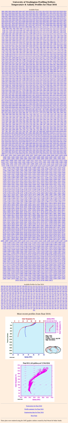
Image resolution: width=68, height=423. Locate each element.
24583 (30, 280)
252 (7, 303)
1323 (58, 35)
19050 (63, 215)
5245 (3, 85)
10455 (57, 155)
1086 (58, 27)
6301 (44, 100)
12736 (5, 189)
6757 (10, 109)
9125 (34, 148)
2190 (3, 57)
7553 (51, 122)
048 (63, 288)
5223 (58, 81)
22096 (9, 254)
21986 (17, 253)
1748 (34, 49)
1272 (44, 33)
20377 (63, 232)
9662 (61, 152)
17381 (63, 198)
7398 (23, 121)
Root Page (34, 415)
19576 (42, 222)
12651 (55, 184)
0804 (44, 21)
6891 (10, 111)
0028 (10, 13)
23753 (21, 277)
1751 (44, 49)
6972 (3, 112)
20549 (63, 234)
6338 (40, 102)
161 (31, 296)
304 (10, 306)
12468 (21, 176)
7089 (10, 114)
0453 (40, 16)
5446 (47, 93)
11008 (28, 160)
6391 (40, 104)
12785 (13, 193)
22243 (26, 256)
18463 (63, 208)
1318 (44, 35)
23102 (13, 270)
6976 (10, 112)
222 (61, 300)
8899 (44, 146)
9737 (13, 153)
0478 (3, 18)
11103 (52, 164)
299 (63, 305)
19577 (47, 222)
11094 (20, 164)
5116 (6, 75)
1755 (58, 49)
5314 (61, 87)
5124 (30, 75)
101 (5, 293)
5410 (34, 92)
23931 (26, 278)
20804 (63, 237)
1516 (37, 40)
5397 (6, 92)
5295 (10, 87)
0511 (30, 18)
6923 (44, 111)
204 (13, 300)
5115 (3, 75)
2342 (3, 59)
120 (55, 293)
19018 (51, 215)
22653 (26, 261)
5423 (13, 93)
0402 (58, 15)
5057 (16, 69)
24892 (47, 280)
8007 (44, 131)
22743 (34, 263)
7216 (51, 117)
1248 (30, 33)
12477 (47, 176)
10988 (38, 158)
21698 (5, 248)
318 (47, 306)
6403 (3, 105)
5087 (47, 71)
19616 (9, 224)
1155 (50, 30)
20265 (63, 230)
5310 (54, 87)
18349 (9, 208)
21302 (26, 242)
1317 (40, 35)
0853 (3, 25)
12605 (51, 179)
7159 (34, 116)
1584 (40, 44)
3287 (20, 64)
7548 (40, 122)
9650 (40, 152)
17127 (38, 196)
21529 (17, 246)
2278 (47, 57)
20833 (9, 239)
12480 (59, 176)
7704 (23, 129)
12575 (34, 179)
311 (29, 306)
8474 (16, 145)
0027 (6, 13)
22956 (34, 266)
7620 (64, 126)
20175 (21, 230)
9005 (51, 146)
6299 (37, 100)
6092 (13, 97)
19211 (38, 218)
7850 (64, 129)
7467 (6, 122)
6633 (58, 105)
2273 (30, 57)
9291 (13, 150)
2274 (34, 57)
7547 (37, 122)
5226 (3, 83)
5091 (61, 71)
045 (55, 288)
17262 (9, 198)
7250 (6, 119)
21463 (26, 244)
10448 (48, 155)
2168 (6, 56)
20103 (13, 229)
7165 (47, 116)
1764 (23, 51)
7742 (27, 129)
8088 (44, 133)
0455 (47, 16)
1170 (37, 32)
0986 (30, 27)
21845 (26, 249)
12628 (21, 182)
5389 (51, 90)
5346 (13, 90)
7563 (3, 124)
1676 (23, 47)
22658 (30, 261)
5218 (44, 81)
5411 (37, 92)
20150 (9, 230)
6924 (47, 111)
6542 (34, 105)
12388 (47, 169)
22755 (51, 263)
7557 (58, 122)
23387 (30, 271)
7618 (58, 126)
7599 (6, 126)
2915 (27, 63)
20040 (25, 227)
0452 (37, 16)
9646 (37, 152)
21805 (38, 248)
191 (45, 298)
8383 (54, 141)
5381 (30, 90)
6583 (37, 105)
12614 (25, 181)
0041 (44, 13)
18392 (38, 208)
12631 (34, 182)
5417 (58, 92)
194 (53, 298)
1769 (40, 51)
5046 (47, 68)
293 (47, 305)
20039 (21, 227)
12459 (63, 174)
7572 (20, 124)
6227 (44, 99)
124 (66, 293)
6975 (6, 112)
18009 (42, 203)
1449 (37, 39)
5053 (6, 69)
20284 (17, 232)
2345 (13, 59)
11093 (15, 164)
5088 (51, 71)
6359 (13, 104)
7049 (13, 112)
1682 (40, 47)
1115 (30, 28)
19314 (9, 220)
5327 (40, 88)
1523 (61, 40)
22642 (21, 261)
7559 (64, 122)
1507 (10, 40)
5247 (10, 85)
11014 (36, 160)
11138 (48, 165)
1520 (51, 40)
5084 (37, 71)
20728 (59, 237)
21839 (17, 249)
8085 (37, 133)
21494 (55, 244)
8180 (44, 136)
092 (47, 291)
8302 (13, 141)
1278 (64, 33)
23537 (63, 273)
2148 (6, 54)
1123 (57, 28)
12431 (51, 172)
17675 (42, 201)
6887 (64, 109)
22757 (55, 263)
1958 (47, 52)
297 (58, 305)
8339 (20, 141)
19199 (34, 218)
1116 (34, 28)
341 (42, 308)
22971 (47, 266)
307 (18, 306)
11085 (57, 162)
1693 (10, 49)
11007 (24, 160)
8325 (16, 141)
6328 (20, 102)
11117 (27, 165)
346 (55, 308)
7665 (47, 128)
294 (50, 305)
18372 (21, 208)
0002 (6, 11)
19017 (47, 215)
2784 (44, 59)
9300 (27, 150)
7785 (34, 129)
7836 (51, 129)
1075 (40, 27)
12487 (21, 177)
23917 (21, 278)
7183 (3, 117)
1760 (10, 51)
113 (37, 293)
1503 (3, 40)
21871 (47, 249)
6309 (6, 102)
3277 (51, 63)
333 (21, 308)
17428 (21, 200)
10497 (55, 157)
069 (53, 289)
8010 (51, 131)
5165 (13, 78)
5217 (40, 81)
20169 (17, 230)
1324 (61, 35)
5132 (54, 75)
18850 (47, 213)
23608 (38, 275)
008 (23, 286)
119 (52, 293)
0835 (37, 23)
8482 (34, 145)
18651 (63, 210)
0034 (30, 13)
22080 (55, 253)
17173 (55, 196)
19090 (38, 217)
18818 (21, 213)
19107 (47, 217)
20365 (59, 232)
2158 (40, 54)
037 (34, 288)
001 (5, 286)
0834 (34, 23)
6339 (44, 102)
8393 (10, 143)
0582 (6, 20)
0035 (34, 13)
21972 (63, 251)
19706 (34, 224)
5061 (27, 69)
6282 (20, 100)
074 (66, 289)
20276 (13, 232)
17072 (26, 196)
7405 (34, 121)
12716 (17, 188)
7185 (10, 117)
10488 (38, 157)
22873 (63, 265)
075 (2, 291)
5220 (47, 81)
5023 (40, 66)
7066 (23, 112)
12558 (21, 179)
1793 (40, 52)
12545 (63, 177)
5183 (10, 80)
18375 (26, 208)
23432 (51, 271)
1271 (40, 33)
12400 (9, 170)
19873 (21, 225)
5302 (27, 87)
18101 (47, 205)
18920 (17, 215)
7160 (37, 116)
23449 (59, 271)
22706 (55, 261)
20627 (9, 237)
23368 (26, 271)
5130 (47, 75)
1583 (37, 44)
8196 (13, 138)
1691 (3, 49)
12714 (13, 188)
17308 (30, 198)
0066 (34, 15)
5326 (37, 88)
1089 (3, 28)
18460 (59, 208)
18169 (5, 206)
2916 (30, 63)
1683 (44, 47)
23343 (13, 271)
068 (50, 289)
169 (53, 296)
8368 (23, 141)
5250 (20, 85)
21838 (13, 249)
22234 (17, 256)
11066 (28, 162)
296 (55, 305)
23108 (17, 270)
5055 (10, 69)
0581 (3, 20)
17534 (5, 201)
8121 (61, 133)
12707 (55, 186)
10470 (21, 157)
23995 (63, 278)
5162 (3, 78)
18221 (13, 206)
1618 (6, 45)
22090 (63, 253)
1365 (16, 39)
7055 (16, 112)
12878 (30, 194)
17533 (63, 200)
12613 (21, 181)
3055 (44, 63)
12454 (42, 174)
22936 (26, 266)
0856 (13, 25)
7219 (54, 117)
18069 (21, 205)
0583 (10, 20)
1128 (10, 30)
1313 (27, 35)
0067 (37, 15)
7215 (47, 117)
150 (2, 296)
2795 (13, 61)
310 (26, 306)
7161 (40, 116)
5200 (64, 80)
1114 (27, 28)
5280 (47, 85)
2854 (6, 63)
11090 (3, 164)
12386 (42, 169)
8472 (13, 145)
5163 (6, 78)
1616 (64, 44)
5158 (54, 76)
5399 (13, 92)
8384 (58, 141)
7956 (23, 131)
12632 (38, 182)
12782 (63, 191)
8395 (16, 143)
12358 (60, 165)
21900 (17, 251)
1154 (47, 30)
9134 (37, 148)
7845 (58, 129)
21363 (42, 242)
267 (47, 303)
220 (55, 300)
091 (45, 291)
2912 (16, 63)
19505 (30, 222)
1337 (23, 37)
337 (31, 308)
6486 (20, 105)
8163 (64, 134)
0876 (37, 25)
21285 (5, 242)
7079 (44, 112)
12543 (59, 177)
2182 (51, 56)
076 (5, 291)
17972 (38, 203)
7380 (6, 121)
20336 (38, 232)
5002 (37, 64)
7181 (61, 116)
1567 (47, 42)
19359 (38, 220)
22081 (59, 253)
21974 (5, 253)
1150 (34, 30)
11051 (57, 160)
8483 (37, 145)
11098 (32, 164)
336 (29, 308)
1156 (54, 30)
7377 (64, 119)
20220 (38, 230)
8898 (40, 146)
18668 (9, 212)
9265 (58, 148)
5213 (27, 81)
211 (31, 300)
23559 (13, 275)
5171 (34, 78)
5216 (37, 81)
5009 (61, 64)
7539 (27, 122)
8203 (34, 138)
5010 (64, 64)
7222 (64, 117)
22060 (42, 253)
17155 (47, 196)
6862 (27, 109)
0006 (20, 11)
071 (58, 289)
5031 (3, 68)
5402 (23, 92)
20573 (17, 236)
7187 (16, 117)
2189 (64, 56)
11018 (44, 160)
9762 (51, 153)
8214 (6, 140)
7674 (64, 128)
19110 (51, 217)
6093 (17, 97)
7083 (58, 112)
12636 (55, 182)
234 (26, 301)
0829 (16, 23)
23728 (5, 277)
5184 (13, 80)
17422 (17, 200)
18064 (13, 205)
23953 (47, 278)
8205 (40, 138)
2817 (51, 61)
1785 (16, 52)
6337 (37, 102)
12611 (13, 181)
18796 (13, 213)
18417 (47, 208)
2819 (58, 61)
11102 (48, 164)
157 (21, 296)
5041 (37, 68)
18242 (21, 206)
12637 (59, 182)
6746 (37, 107)
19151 (13, 218)
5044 (40, 68)
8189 (64, 136)
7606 (27, 126)
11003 (19, 160)
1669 (3, 47)
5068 (51, 69)
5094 (6, 73)
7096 (23, 114)
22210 (59, 254)
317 (44, 306)
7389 (16, 121)
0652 (16, 21)
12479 (55, 176)
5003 (40, 64)
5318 (10, 88)
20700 (47, 237)
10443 (44, 155)
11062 (15, 162)
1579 (23, 44)
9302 (34, 150)
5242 (58, 83)
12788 (26, 193)
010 (29, 286)
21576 (34, 246)
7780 (30, 129)
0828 (13, 23)
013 (36, 286)
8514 (9, 146)
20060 (51, 227)
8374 (34, 141)
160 (29, 296)
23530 (59, 273)
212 (34, 300)
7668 (54, 128)
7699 (16, 129)
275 (66, 303)
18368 (17, 208)
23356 (17, 271)
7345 (51, 119)
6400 (61, 104)
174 (66, 296)
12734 (63, 188)
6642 (20, 107)
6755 (3, 109)
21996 (21, 253)
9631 (16, 152)
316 (42, 306)
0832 (27, 23)
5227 (6, 83)
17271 (21, 198)
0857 (16, 25)
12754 (55, 189)
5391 (58, 90)
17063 (21, 196)
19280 (55, 218)
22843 (47, 265)
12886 (63, 194)
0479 (6, 18)
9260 (51, 148)
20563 (9, 236)
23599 (34, 275)
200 (2, 300)
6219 (20, 99)
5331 (54, 88)
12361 (5, 167)
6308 (3, 102)
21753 (17, 248)
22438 (34, 258)
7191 (30, 117)
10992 (55, 158)
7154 (16, 116)
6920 (34, 111)
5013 (9, 66)
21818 (55, 248)
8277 (61, 140)
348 (61, 308)
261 (31, 303)
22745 (38, 263)
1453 (51, 39)
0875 (34, 25)
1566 (44, 42)
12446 (9, 174)
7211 (34, 117)
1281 (10, 35)
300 (66, 305)
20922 (34, 239)
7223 (3, 119)
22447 (47, 258)
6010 (27, 95)
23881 (17, 278)
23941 (30, 278)
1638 (58, 45)
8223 (23, 140)
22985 (63, 266)
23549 (5, 275)
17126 (34, 196)
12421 (21, 172)
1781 (3, 52)
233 (23, 301)
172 (61, 296)
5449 (58, 93)
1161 (7, 32)
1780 (64, 51)
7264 (44, 119)
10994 (59, 158)
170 (55, 296)
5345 (10, 90)
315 (39, 306)
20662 (34, 237)
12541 (51, 177)
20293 (21, 232)
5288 (6, 87)
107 (21, 293)
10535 (63, 157)
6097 (30, 97)
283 (21, 305)
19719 (42, 224)
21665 (47, 246)
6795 (23, 109)
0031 (20, 13)
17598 (26, 201)
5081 (27, 71)
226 (5, 301)
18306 (42, 206)
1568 (51, 42)
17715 (51, 201)
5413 (44, 92)
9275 (3, 150)
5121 (20, 75)
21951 (51, 251)
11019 (48, 160)
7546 (34, 122)
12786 (17, 193)
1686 (54, 47)
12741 (13, 189)
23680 (55, 275)
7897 (10, 131)
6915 (16, 111)
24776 (38, 280)
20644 (26, 237)
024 (66, 286)
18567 (30, 210)
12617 (38, 181)
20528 (42, 234)
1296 (20, 35)
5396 (3, 92)
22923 (17, 266)
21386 (55, 242)
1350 (64, 37)
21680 (63, 246)
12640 (9, 184)
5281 (51, 85)
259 (26, 303)
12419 (13, 172)
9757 (37, 153)
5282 (54, 85)
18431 (51, 208)
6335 (30, 102)
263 (37, 303)
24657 (34, 280)
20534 (51, 234)
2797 (20, 61)
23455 (5, 273)
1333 (10, 37)
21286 (9, 242)
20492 (21, 234)
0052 (51, 13)
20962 (51, 239)
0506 (13, 18)
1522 (58, 40)
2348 (23, 59)
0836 (40, 23)
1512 (23, 40)
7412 (40, 121)
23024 (9, 268)
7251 (10, 119)
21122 (32, 241)
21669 (51, 246)
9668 (3, 153)
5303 (30, 87)
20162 (13, 230)
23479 (17, 273)
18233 (17, 206)
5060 (23, 69)
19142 (9, 218)
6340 (47, 102)
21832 (5, 249)
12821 (55, 193)
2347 (20, 59)
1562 (30, 42)
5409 (30, 92)
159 (26, 296)
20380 (5, 234)
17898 (17, 203)
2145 (61, 52)
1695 (16, 49)
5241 (54, 83)
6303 (51, 100)
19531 (38, 222)
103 (10, 293)
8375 (37, 141)
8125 (3, 134)
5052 (3, 69)
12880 (38, 194)
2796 (16, 61)
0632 (37, 20)
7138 (51, 114)
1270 (37, 33)
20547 (59, 234)
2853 (3, 63)
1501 (61, 39)
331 (15, 308)
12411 (46, 170)
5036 (20, 68)
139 (39, 295)
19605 (63, 222)
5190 (30, 80)
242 (47, 301)
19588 (51, 222)
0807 (51, 21)
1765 (27, 51)
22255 (34, 256)
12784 (9, 193)
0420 (20, 16)
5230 (16, 83)
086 (31, 291)
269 (50, 303)
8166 (10, 136)
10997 (7, 160)
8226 (27, 140)
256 (18, 303)
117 (47, 293)
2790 (64, 59)
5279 (44, 85)
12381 (21, 169)
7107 (37, 114)
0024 (64, 11)
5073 (64, 69)
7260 (30, 119)
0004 (13, 11)
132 (21, 295)
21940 (47, 251)
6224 (34, 99)
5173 (40, 78)
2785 (47, 59)
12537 (42, 177)
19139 (5, 218)
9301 (30, 150)
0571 (64, 18)
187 (34, 298)
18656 (5, 212)
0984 (27, 27)
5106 (41, 73)
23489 (30, 273)
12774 (34, 191)
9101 (30, 148)
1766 (30, 51)
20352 (47, 232)
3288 (23, 64)
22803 (21, 265)
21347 (38, 242)
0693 (40, 21)
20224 (42, 230)
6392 (44, 104)
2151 (16, 54)
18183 (9, 206)
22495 (5, 259)
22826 (34, 265)
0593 (27, 20)
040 (42, 288)
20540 (55, 234)
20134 (42, 229)
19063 (9, 217)
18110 (51, 205)
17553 (13, 201)
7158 (30, 116)
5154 (40, 76)
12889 (9, 196)
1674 (20, 47)
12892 (13, 196)
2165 (61, 54)
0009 (27, 11)
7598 (3, 126)
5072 (61, 69)
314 (36, 306)
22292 (5, 258)
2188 (61, 56)
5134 (61, 75)
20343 (42, 232)
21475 (34, 244)
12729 (51, 188)
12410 (42, 170)
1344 (44, 37)
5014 (13, 66)
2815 (44, 61)
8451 (58, 143)
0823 (3, 23)
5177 (54, 78)
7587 (44, 124)
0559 (37, 18)
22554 (42, 259)
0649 (6, 21)
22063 (47, 253)
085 (29, 291)
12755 (59, 189)
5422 (10, 93)
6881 (47, 109)
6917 (23, 111)
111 (31, 293)
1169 (34, 32)
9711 (6, 153)
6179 (10, 99)
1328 (6, 37)
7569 (16, 124)
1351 (3, 39)
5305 (37, 87)
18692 (17, 212)
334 (23, 308)
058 (23, 289)
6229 (51, 99)
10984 (21, 158)
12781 (59, 191)
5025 (47, 66)
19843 (13, 225)
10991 (51, 158)
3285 (13, 64)
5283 (58, 85)
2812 (34, 61)
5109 (51, 73)
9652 (44, 152)
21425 (5, 244)
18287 (30, 206)
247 (61, 301)
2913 (20, 63)
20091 (5, 229)
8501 (64, 145)
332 (18, 308)
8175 (30, 136)
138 (37, 295)
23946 (42, 278)
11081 (44, 162)
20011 (17, 227)
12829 (26, 194)
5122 (23, 75)
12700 (42, 186)
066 (45, 289)
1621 (13, 45)
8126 (6, 134)
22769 (63, 263)
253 (10, 303)
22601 (5, 261)
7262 (37, 119)
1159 (64, 30)
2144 (58, 52)
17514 (59, 200)
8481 (30, 145)
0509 (23, 18)
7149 (64, 114)
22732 (21, 263)
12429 (42, 172)
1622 (16, 45)
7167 (54, 116)
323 (61, 306)
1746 (27, 49)
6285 (30, 100)
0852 (64, 23)
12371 (47, 167)
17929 (26, 203)
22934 (21, 266)
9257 (47, 148)
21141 (36, 241)
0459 (61, 16)
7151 (6, 116)
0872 (23, 25)
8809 (20, 146)
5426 (23, 93)
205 (15, 300)
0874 (30, 25)
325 (66, 306)
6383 (37, 104)
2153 (23, 54)
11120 (35, 165)
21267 (61, 241)
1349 (61, 37)
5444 (40, 93)
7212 (37, 117)
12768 (17, 191)
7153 (13, 116)
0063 (23, 15)
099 (66, 291)
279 (10, 305)
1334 (13, 37)
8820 (23, 146)
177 (7, 298)
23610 (42, 275)
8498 (58, 145)
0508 (20, 18)
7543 (30, 122)
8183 (51, 136)
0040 (40, 13)
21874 (51, 249)
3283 (6, 64)
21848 (30, 249)
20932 (42, 239)
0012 (37, 11)
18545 (17, 210)
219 (53, 300)
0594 (30, 20)
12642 (17, 184)
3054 (40, 63)
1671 (10, 47)
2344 (10, 59)
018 (50, 286)
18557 (26, 210)
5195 (47, 80)
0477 (64, 16)
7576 (27, 124)
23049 (26, 268)
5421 (6, 93)
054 (13, 289)
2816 (47, 61)
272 (58, 303)
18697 (21, 212)
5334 (64, 88)
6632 (54, 105)
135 (29, 295)
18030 (59, 203)
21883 (63, 249)
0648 (3, 21)
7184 (6, 117)
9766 (64, 153)
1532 (10, 42)
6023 (54, 95)
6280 (13, 100)
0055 (61, 13)
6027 (3, 97)
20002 (13, 227)
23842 (51, 277)
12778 (47, 191)
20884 (21, 239)
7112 (40, 114)
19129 (63, 217)
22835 (42, 265)
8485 (40, 145)
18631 (55, 210)
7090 (13, 114)
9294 (20, 150)
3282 (3, 64)
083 (23, 291)
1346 (51, 37)
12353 (56, 165)
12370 (42, 167)
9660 (58, 152)
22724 (9, 263)
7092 (16, 114)
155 (15, 296)
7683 (6, 129)
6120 (64, 97)
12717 (21, 188)
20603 (47, 236)
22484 (63, 258)
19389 (51, 220)
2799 (27, 61)
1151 (37, 30)
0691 (34, 21)
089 (39, 291)
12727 (42, 188)
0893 (6, 27)
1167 (27, 32)
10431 (10, 155)
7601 (13, 126)
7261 (34, 119)
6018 (37, 95)
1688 (61, 47)
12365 (21, 167)
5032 (6, 68)
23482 (21, 273)
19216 (42, 218)
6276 (64, 99)
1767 (34, 51)
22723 (5, 263)
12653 (63, 184)
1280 (6, 35)
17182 (59, 196)
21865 (42, 249)
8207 (47, 138)
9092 (13, 148)
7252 (13, 119)
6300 (40, 100)
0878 (44, 25)
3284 (10, 64)
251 (5, 303)
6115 (54, 97)
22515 (21, 259)
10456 (61, 155)
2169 (10, 56)
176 (5, 298)
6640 (13, 107)
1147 (23, 30)
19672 (26, 224)
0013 (40, 11)
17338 (47, 198)
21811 (46, 248)
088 (37, 291)
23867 (9, 278)
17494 (55, 200)
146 (58, 295)
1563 (34, 42)
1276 (58, 33)
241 (45, 301)
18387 (34, 208)
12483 (9, 177)
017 (47, 286)
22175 (38, 254)
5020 (33, 66)
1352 (6, 39)
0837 (44, 23)
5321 (20, 88)
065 (42, 289)
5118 (9, 75)
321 (55, 306)
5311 (58, 87)
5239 (47, 83)
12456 (51, 174)
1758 (3, 51)
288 (34, 305)
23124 (21, 270)
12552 (17, 179)
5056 (13, 69)
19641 (17, 224)
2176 (34, 56)
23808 (42, 277)
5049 (58, 68)
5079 (20, 71)
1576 (13, 44)
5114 (64, 73)
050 (2, 289)
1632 (40, 45)
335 (26, 308)
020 (55, 286)
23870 (13, 278)
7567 (10, 124)
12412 (51, 170)
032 (21, 288)
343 (47, 308)
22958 (38, 266)
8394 (13, 143)
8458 (61, 143)
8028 (61, 131)
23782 (30, 277)
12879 (34, 194)
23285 (55, 270)
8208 (51, 138)
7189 (23, 117)
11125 (44, 165)
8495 (51, 145)
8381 (47, 141)
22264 (42, 256)
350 (66, 308)
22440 (38, 258)
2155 (30, 54)
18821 (30, 213)
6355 (64, 102)
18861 (55, 213)
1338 (27, 37)
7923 (13, 131)
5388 (47, 90)
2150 (13, 54)
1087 (61, 27)
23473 (13, 273)
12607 (59, 179)
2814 (40, 61)
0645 (61, 20)
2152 (20, 54)
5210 (16, 81)
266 (45, 303)
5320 (16, 88)
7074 (34, 112)
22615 (9, 261)
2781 (34, 59)
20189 (30, 230)
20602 (42, 236)
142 (47, 295)
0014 (44, 11)
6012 (33, 95)
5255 (34, 85)
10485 (34, 157)
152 (7, 296)
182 (21, 298)
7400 (27, 121)
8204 (37, 138)
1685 (51, 47)
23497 (38, 273)
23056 (38, 268)
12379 (13, 169)
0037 (37, 13)
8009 (47, 131)
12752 (51, 189)
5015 (16, 66)
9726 (9, 153)
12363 (13, 167)
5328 (44, 88)
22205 (55, 254)
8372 (30, 141)
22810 (30, 265)
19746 (55, 224)
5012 (6, 66)
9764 (58, 153)
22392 (21, 258)
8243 (37, 140)
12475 (38, 176)
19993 (63, 225)
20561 (5, 236)
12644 (26, 184)
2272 (27, 57)
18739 (42, 212)
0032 (23, 13)
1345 (47, 37)
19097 (42, 217)
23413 (42, 271)
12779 (51, 191)
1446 (30, 39)
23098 (9, 270)
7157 (27, 116)
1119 (44, 28)
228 (10, 301)
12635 (51, 182)
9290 (10, 150)
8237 (34, 140)
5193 (40, 80)
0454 (44, 16)
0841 (54, 23)
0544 (33, 18)
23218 (47, 270)
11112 (19, 165)
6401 (64, 104)
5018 (27, 66)
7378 (3, 121)
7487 (10, 122)
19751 (59, 224)
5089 (54, 71)
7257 (23, 119)
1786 (20, 52)
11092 (11, 164)
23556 (9, 275)
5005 (47, 64)
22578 (59, 259)
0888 (64, 25)
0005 (16, 11)
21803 (34, 248)
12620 (51, 181)
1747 (30, 49)
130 (15, 295)
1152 (40, 30)
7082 (54, 112)
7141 (61, 114)
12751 (47, 189)
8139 (27, 134)
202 (7, 300)
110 (29, 293)
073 (63, 289)
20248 (59, 230)
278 (7, 305)
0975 (23, 27)
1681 (37, 47)
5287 (3, 87)
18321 (55, 206)
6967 (58, 111)
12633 (42, 182)
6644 (27, 107)
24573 (26, 280)
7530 (23, 122)
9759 (44, 153)
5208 (10, 81)
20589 (30, 236)
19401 (59, 220)
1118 (40, 28)
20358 (55, 232)
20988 (63, 239)
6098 (34, 97)
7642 (16, 128)
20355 (51, 232)
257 (21, 303)
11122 (40, 165)
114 (39, 293)
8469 (10, 145)
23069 (47, 268)
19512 (34, 222)
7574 (23, 124)
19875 (26, 225)
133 (23, 295)
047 (61, 288)
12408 (34, 170)
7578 (30, 124)
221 (58, 300)
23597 (30, 275)
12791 (34, 193)
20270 (5, 232)
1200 (3, 33)
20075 (55, 227)
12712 (9, 188)
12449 (21, 174)
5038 (27, 68)
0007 (23, 11)
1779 (61, 51)
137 (34, 295)
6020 (44, 95)
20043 (30, 227)
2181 (47, 56)
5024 (44, 66)
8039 (64, 131)
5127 (40, 75)
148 (63, 295)
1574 (6, 44)
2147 (3, 54)
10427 (6, 155)
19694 (30, 224)
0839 (47, 23)
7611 (40, 126)
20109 (21, 229)
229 (13, 301)
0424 (34, 16)
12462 (13, 176)
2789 (61, 59)
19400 (55, 220)
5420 (3, 93)
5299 (16, 87)
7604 (20, 126)
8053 (13, 133)
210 (29, 300)
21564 (30, 246)
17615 (34, 201)
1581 (30, 44)
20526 (34, 234)
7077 (37, 112)
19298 (63, 218)
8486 (44, 145)
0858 (20, 25)
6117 (58, 97)
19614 (5, 224)
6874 (37, 109)
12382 (26, 169)
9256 (44, 148)
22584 (63, 259)
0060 (13, 15)
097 (61, 291)
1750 (40, 49)
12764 (9, 191)
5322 (23, 88)
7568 (13, 124)
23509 (42, 273)
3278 (54, 63)
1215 (23, 33)
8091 (47, 133)
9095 (20, 148)
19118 (55, 217)
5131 (51, 75)
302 (5, 306)
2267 (10, 57)
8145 (40, 134)
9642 (30, 152)
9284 (6, 150)
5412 (40, 92)
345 (53, 308)
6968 (61, 111)
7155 (20, 116)
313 (34, 306)
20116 (30, 229)
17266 (13, 198)
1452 (47, 39)
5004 (44, 64)
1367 (23, 39)
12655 (9, 186)
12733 (59, 188)
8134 (20, 134)
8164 (3, 136)
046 (58, 288)
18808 (17, 213)
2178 (37, 56)
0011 (34, 11)
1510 (16, 40)
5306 (40, 87)
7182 (64, 116)
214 (39, 300)
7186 (13, 117)
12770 (26, 191)
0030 (16, 13)
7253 (16, 119)
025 (2, 288)
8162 (61, 134)
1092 (13, 28)
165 (42, 296)
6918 (27, 111)
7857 (3, 131)
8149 (47, 134)
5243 (61, 83)
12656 (13, 186)
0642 (51, 20)
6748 (44, 107)
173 (63, 296)
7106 (34, 114)
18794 (9, 213)
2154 (27, 54)
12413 (55, 170)
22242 (21, 256)
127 (7, 295)
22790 (17, 265)
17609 (30, 201)
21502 (5, 246)
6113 (51, 97)
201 (5, 300)
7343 (47, 119)
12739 (9, 189)
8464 (3, 145)
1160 (3, 32)
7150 (3, 116)
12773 (30, 191)
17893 (13, 203)
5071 (58, 69)
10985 (26, 158)
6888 (3, 111)
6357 (6, 104)
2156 (34, 54)
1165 (20, 32)
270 (53, 303)
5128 (44, 75)
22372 (17, 258)
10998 (11, 160)
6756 (6, 109)
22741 (30, 263)
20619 (59, 236)
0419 (16, 16)
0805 (47, 21)
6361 (20, 104)
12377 (5, 169)
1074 (37, 27)
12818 (42, 193)
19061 (5, 217)
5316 (3, 88)
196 (58, 298)
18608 (47, 210)
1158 (61, 30)
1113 (24, 28)
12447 (13, 174)
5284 (61, 85)
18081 (26, 205)
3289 (27, 64)
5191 (34, 80)
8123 (64, 133)
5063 (34, 69)
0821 (61, 21)
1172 (44, 32)
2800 (30, 61)
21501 (63, 244)
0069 (44, 15)
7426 (54, 121)
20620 (63, 236)
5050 (61, 68)
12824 (5, 194)
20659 (30, 237)
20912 (26, 239)
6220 (23, 99)
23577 (17, 275)
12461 (9, 176)
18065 (17, 205)
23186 (38, 270)
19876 (30, 225)
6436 (6, 105)
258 (23, 303)
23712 (63, 275)
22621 (13, 261)
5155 (44, 76)
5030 (64, 66)
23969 (55, 278)
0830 (20, 23)
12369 (38, 167)
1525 (3, 42)
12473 (34, 176)
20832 (5, 239)
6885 (61, 109)
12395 (59, 169)
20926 (38, 239)
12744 (21, 189)
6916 (20, 111)
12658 (21, 186)
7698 (13, 129)
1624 (23, 45)
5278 (40, 85)
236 (31, 301)
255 (15, 303)
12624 (5, 182)
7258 (27, 119)
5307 (44, 87)
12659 (26, 186)
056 (18, 289)
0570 (61, 18)
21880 (59, 249)
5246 (6, 85)
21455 (21, 244)
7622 (3, 128)
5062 (30, 69)
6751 (54, 107)
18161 (63, 205)
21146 (44, 241)
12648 (42, 184)
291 (42, 305)
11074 (36, 162)
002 (7, 286)
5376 (16, 90)
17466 (42, 200)
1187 (50, 32)
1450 (40, 39)
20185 (26, 230)
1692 (6, 49)
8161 (58, 134)
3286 (16, 64)
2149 (10, 54)
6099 (37, 97)
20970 (55, 239)
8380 (44, 141)
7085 (64, 112)
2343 (6, 59)
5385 (40, 90)
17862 (9, 203)
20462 (13, 234)
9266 (61, 148)
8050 (6, 133)
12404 (21, 170)
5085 (40, 71)
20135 (46, 229)
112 (34, 293)
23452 (63, 271)
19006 (38, 215)
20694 (42, 237)
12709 (63, 186)
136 (31, 295)
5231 (20, 83)
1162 (10, 32)
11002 (15, 160)
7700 (20, 129)
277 (5, 305)
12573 (30, 179)
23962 (51, 278)
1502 (64, 39)
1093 (17, 28)
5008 (58, 64)
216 (44, 300)
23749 (17, 277)
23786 (34, 277)
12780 (55, 191)
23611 (46, 275)
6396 (54, 104)
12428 (38, 172)
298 (61, 305)
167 (47, 296)
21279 (65, 241)
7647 (20, 128)
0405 (64, 15)
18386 (30, 208)
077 (7, 291)
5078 (16, 71)
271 (55, 303)
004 (13, 286)
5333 (61, 88)
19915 (38, 225)
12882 (47, 194)
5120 (16, 75)
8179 (40, 136)
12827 (17, 194)
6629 (44, 105)
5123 (27, 75)
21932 (38, 251)
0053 (54, 13)
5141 (20, 76)
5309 (51, 87)
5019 (30, 66)
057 (21, 289)
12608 (63, 179)
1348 (58, 37)
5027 (54, 66)
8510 (3, 146)
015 (42, 286)
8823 (27, 146)
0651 (13, 21)
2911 (13, 63)
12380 (17, 169)
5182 (6, 80)
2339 (58, 57)
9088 (6, 148)
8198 (20, 138)
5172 (37, 78)
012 (34, 286)
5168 (23, 78)
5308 (47, 87)
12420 (17, 172)
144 (53, 295)
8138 (23, 134)
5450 (61, 93)
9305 (44, 150)
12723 (30, 188)
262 (34, 303)
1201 (6, 33)
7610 (37, 126)
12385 (38, 169)
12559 (26, 179)
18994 (34, 215)
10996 (3, 160)
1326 (64, 35)
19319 (13, 220)
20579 (21, 236)
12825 (9, 194)
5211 (20, 81)
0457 (54, 16)
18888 (9, 215)
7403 (30, 121)
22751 (42, 263)
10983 (17, 158)
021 (58, 286)
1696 (20, 49)
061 (31, 289)
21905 (26, 251)
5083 (34, 71)
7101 (27, 114)
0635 (40, 20)
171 (58, 296)
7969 (30, 131)
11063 (19, 162)
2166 (64, 54)
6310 (10, 102)
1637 (54, 45)
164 (39, 296)
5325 (34, 88)
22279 (59, 256)
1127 (7, 30)
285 (26, 305)
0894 (10, 27)
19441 (13, 222)
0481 (10, 18)
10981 (9, 158)
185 (29, 298)
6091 (10, 97)
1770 (44, 51)
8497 (54, 145)
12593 (42, 179)
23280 (51, 270)
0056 (64, 13)
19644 (21, 224)
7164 (44, 116)
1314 (30, 35)
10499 (59, 157)
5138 (10, 76)
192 (47, 298)
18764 (59, 212)
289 (37, 305)
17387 (5, 200)
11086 (61, 162)
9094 (16, 148)
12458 (59, 174)
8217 (16, 140)
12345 (52, 165)
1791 (37, 52)
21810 (42, 248)
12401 (13, 170)
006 (18, 286)
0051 (47, 13)
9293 (16, 150)
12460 (5, 176)
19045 (59, 215)
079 (13, 291)
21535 (21, 246)
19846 (17, 225)
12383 (30, 169)
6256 (58, 99)
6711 (30, 107)
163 (37, 296)
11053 (61, 160)
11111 (15, 165)
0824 (6, 23)
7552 (47, 122)
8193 (6, 138)
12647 (38, 184)
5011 (3, 66)
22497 (13, 259)
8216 (13, 140)
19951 (42, 225)
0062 (20, 15)
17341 (51, 198)
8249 (44, 140)
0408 (10, 16)
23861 (5, 278)
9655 (47, 152)
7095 (20, 114)
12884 (55, 194)
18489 (9, 210)
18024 (55, 203)
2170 (13, 56)
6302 (47, 100)
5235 (34, 83)
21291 (13, 242)
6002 (16, 95)
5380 (27, 90)
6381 (30, 104)
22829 (38, 265)
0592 (23, 20)
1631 (37, 45)
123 (63, 293)
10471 (26, 157)
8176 (34, 136)
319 (50, 306)
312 (31, 306)
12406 (26, 170)
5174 (44, 78)
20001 (9, 227)
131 (18, 295)
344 (50, 308)
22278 (55, 256)
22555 (47, 259)
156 (18, 296)
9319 (3, 152)
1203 (13, 33)
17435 (30, 200)
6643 (23, 107)
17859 (5, 203)
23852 (59, 277)
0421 (23, 16)
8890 (30, 146)
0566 (47, 18)
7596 (61, 124)
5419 (64, 92)
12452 (34, 174)
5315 (64, 87)
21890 (9, 251)
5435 (37, 93)
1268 (34, 33)
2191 (6, 57)
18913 (13, 215)
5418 (61, 92)
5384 (37, 90)
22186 (46, 254)
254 (13, 303)
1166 (23, 32)
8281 (3, 141)
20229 (47, 230)
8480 (27, 145)
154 (13, 296)
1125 (64, 28)
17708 (47, 201)
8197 (16, 138)
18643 (59, 210)
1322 (54, 35)
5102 (27, 73)
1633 (44, 45)
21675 (59, 246)
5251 (23, 85)
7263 (40, 119)
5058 (20, 69)
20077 (59, 227)
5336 (3, 90)
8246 (40, 140)
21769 (21, 248)
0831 (23, 23)
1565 (40, 42)
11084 (52, 162)
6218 (16, 99)
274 (63, 303)
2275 (37, 57)
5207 (6, 81)
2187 (58, 56)
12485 (17, 177)
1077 (47, 27)
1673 (16, 47)
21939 (42, 251)
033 (23, 288)
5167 (20, 78)
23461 (9, 273)
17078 (30, 196)
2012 (51, 52)
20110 (25, 229)
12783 (5, 193)
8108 (51, 133)
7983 (34, 131)
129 (13, 295)
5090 (58, 71)
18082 (30, 205)
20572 (13, 236)
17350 (55, 198)
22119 (13, 254)
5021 (37, 66)
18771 (63, 212)
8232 (30, 140)
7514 (16, 122)
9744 (16, 153)
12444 (63, 172)
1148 (27, 30)
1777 (54, 51)
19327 (17, 220)
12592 (38, 179)
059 (26, 289)
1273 (47, 33)
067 (47, 289)
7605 (23, 126)
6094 (20, 97)
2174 (27, 56)
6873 (34, 109)
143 (50, 295)
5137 (6, 76)
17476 (51, 200)
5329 (47, 88)
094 (53, 291)
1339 (30, 37)
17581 (21, 201)
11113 (23, 165)
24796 (42, 280)
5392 (61, 90)
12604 (47, 179)
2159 (44, 54)
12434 (59, 172)
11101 (44, 164)
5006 (51, 64)
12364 (17, 167)
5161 (64, 76)
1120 (47, 28)
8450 (54, 143)
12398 (5, 170)
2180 (44, 56)
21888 (5, 251)
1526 (6, 42)
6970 (64, 111)
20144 (63, 229)
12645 (30, 184)
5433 (30, 93)
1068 (34, 27)
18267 (26, 206)
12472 (30, 176)
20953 (47, 239)
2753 (27, 59)
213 (36, 300)
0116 (47, 15)
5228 (10, 83)
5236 (37, 83)
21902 (21, 251)
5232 (23, 83)
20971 (59, 239)
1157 (57, 30)
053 (10, 289)
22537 (34, 259)
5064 (37, 69)
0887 (61, 25)
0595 (34, 20)
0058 (6, 15)
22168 (34, 254)
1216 (27, 33)
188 (37, 298)
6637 (3, 107)
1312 (23, 35)
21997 (26, 253)
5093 (3, 73)
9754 (30, 153)
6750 (51, 107)
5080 (23, 71)
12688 (30, 186)
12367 (30, 167)
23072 (55, 268)
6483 (10, 105)
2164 (58, 54)
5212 (23, 81)
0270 (51, 15)
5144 (30, 76)
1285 (16, 35)
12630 (30, 182)
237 (34, 301)
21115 (28, 241)
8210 (58, 138)
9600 (6, 152)
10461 (9, 157)
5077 (13, 71)
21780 (26, 248)
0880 (47, 25)
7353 (61, 119)
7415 (44, 121)
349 (63, 308)
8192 (3, 138)
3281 (64, 63)
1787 (23, 52)
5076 (10, 71)
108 (24, 293)
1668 (64, 45)
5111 (54, 73)
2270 (20, 57)
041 (45, 288)
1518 (44, 40)
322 (58, 306)
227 (7, 301)
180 (15, 298)
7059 (20, 112)
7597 (64, 124)
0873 (27, 25)
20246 (55, 230)
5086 (44, 71)
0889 (3, 27)
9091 (10, 148)
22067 (51, 253)
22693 (47, 261)
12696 (38, 186)
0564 (40, 18)
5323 (27, 88)
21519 (9, 246)
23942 (34, 278)
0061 (16, 15)
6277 (3, 100)
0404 (61, 15)
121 (58, 293)
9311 (51, 150)
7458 (3, 122)
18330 (63, 206)
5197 (54, 80)
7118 (44, 114)
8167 (13, 136)
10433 (15, 155)
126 (5, 295)
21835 (9, 249)
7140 (58, 114)
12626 (13, 182)
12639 (5, 184)
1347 (54, 37)
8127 (10, 134)
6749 (47, 107)
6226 (40, 99)
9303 (37, 150)
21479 (38, 244)
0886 (58, 25)
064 (39, 289)
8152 (54, 134)
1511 (20, 40)
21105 (24, 241)
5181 (3, 80)
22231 (13, 256)
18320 (51, 206)
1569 (54, 42)
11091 (7, 164)
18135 (59, 205)
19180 (26, 218)
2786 (51, 59)
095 (55, 291)
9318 (64, 150)
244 (53, 301)
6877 (40, 109)
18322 (59, 206)
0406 (3, 16)
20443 (9, 234)
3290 (30, 64)
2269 (16, 57)
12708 (59, 186)
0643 (54, 20)
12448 (17, 174)
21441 (17, 244)
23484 (26, 273)
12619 (46, 181)
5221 (51, 81)
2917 (33, 63)
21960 (55, 251)
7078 (40, 112)
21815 (51, 248)
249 (66, 301)
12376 (63, 167)
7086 (3, 114)
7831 (47, 129)
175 (2, 298)
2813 (37, 61)
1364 (13, 39)
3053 (37, 63)
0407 (6, 16)
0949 (13, 27)
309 (23, 306)
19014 (42, 215)
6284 (27, 100)
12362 (9, 167)
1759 (6, 51)
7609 (34, 126)
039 (39, 288)
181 (18, 298)
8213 (3, 140)
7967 (27, 131)
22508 (17, 259)
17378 (59, 198)
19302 (5, 220)
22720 (63, 261)
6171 (3, 99)
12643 (21, 184)
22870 (59, 265)
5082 (30, 71)
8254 (54, 140)
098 (63, 291)
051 (5, 289)
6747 (40, 107)
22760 (59, 263)
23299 (59, 270)
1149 (30, 30)
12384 (34, 169)
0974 (20, 27)
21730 (9, 248)
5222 (54, 81)
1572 (64, 42)
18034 (63, 203)
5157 (51, 76)
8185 (58, 136)
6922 (40, 111)
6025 (61, 95)
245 (55, 301)
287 (31, 305)
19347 (30, 220)
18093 (34, 205)
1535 (16, 42)
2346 (16, 59)
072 (61, 289)
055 (15, 289)
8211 (61, 138)
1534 (13, 42)
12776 (42, 191)
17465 (38, 200)
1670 (6, 47)
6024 (58, 95)
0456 (51, 16)
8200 (27, 138)
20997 (7, 241)
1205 (20, 33)
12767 (13, 191)
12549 (5, 179)
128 (10, 295)
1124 (61, 28)
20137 (55, 229)
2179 (40, 56)
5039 (30, 68)
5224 (61, 81)
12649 (47, 184)
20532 (47, 234)
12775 (38, 191)
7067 (27, 112)
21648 (38, 246)
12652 (59, 184)
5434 (34, 93)
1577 (16, 44)
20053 (38, 227)
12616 (34, 181)
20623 (5, 237)
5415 (51, 92)
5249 (16, 85)
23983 (59, 278)
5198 (58, 80)
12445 (5, 174)
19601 (59, 222)
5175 (47, 78)
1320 (47, 35)
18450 (55, 208)
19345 (26, 220)
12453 (38, 174)
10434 (19, 155)
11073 (32, 162)
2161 (47, 54)
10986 (30, 158)
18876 (5, 215)
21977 (9, 253)
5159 (58, 76)
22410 (30, 258)
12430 (47, 172)
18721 (30, 212)
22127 (17, 254)
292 (45, 305)
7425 (51, 121)
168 (50, 296)
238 (37, 301)
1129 (13, 30)
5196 (51, 80)
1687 (58, 47)
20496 (26, 234)
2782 (37, 59)
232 (21, 301)
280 (13, 305)
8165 (6, 136)
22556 (51, 259)
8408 (30, 143)
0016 (51, 11)
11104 (57, 164)
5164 (10, 78)
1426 (27, 39)
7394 (20, 121)
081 (18, 291)
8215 (10, 140)
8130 (16, 134)
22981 (59, 266)
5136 (3, 76)
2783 (40, 59)
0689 (27, 21)
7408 (37, 121)
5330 (51, 88)
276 (2, 305)
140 (42, 295)
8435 (40, 143)
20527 (38, 234)
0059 (10, 15)
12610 (9, 181)
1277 (61, 33)
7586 (40, 124)
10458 (65, 155)
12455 (47, 174)
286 (29, 305)
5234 (30, 83)
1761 (13, 51)
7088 (6, 114)
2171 (16, 56)
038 (37, 288)
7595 (58, 124)
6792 (13, 109)
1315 (34, 35)
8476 (20, 145)
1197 (57, 32)
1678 (30, 47)
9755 (33, 153)
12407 (30, 170)
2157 (37, 54)
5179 (61, 78)
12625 (9, 182)
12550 (9, 179)
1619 (10, 45)
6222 (27, 99)
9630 (13, 152)
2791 (3, 61)
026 (5, 288)
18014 (51, 203)
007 (21, 286)
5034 (13, 68)
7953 (20, 131)
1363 (10, 39)
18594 (38, 210)
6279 (10, 100)
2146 (64, 52)
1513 (27, 40)
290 (39, 305)
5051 (64, 68)
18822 (34, 213)
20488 (17, 234)
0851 (61, 23)
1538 (27, 42)
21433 (9, 244)
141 (45, 295)
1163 (13, 32)
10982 (13, 158)
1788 (27, 52)
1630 (34, 45)
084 (26, 291)
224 (66, 300)
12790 (30, 193)
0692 (37, 21)
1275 (54, 33)
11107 (3, 165)
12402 (17, 170)
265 (42, 303)
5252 (27, 85)
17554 (17, 201)
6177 (6, 99)
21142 (40, 241)
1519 (47, 40)
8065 (16, 133)
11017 (40, 160)
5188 (23, 80)
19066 (17, 217)
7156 (23, 116)
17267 (17, 198)
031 (18, 288)
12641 (13, 184)
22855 (55, 265)
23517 (51, 273)
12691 (34, 186)
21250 (57, 241)
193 (50, 298)
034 (26, 288)
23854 (63, 277)
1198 (61, 32)
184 (26, 298)
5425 (20, 93)
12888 (5, 196)
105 (15, 293)
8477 (23, 145)
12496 (34, 177)
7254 (20, 119)
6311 (13, 102)
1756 (61, 49)
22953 (30, 266)
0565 (44, 18)
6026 (64, 95)
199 (66, 298)
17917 (21, 203)
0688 (23, 21)
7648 (23, 128)
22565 (55, 259)
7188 (20, 117)
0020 (61, 11)
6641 (16, 107)
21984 (13, 253)
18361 (13, 208)
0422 (27, 16)
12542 (55, 177)
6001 (13, 95)
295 (53, 305)
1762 (16, 51)
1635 (51, 45)
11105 (61, 164)
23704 (59, 275)
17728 (55, 201)
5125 (33, 75)
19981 (59, 225)
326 (2, 308)
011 (31, 286)
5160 (61, 76)
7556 (54, 122)
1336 (20, 37)
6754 (64, 107)
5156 (47, 76)
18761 (55, 212)
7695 (10, 129)
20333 (34, 232)
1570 (58, 42)
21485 (42, 244)
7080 (47, 112)
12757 (63, 189)
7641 (13, 128)
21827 (63, 248)
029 (13, 288)
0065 (30, 15)
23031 (13, 268)
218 (50, 300)
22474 (55, 258)
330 (13, 308)
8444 (47, 143)
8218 (20, 140)
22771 (5, 265)
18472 (5, 210)
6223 (30, 99)
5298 (13, 87)
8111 (54, 133)
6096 (27, 97)
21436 (13, 244)
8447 (51, 143)
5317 (6, 88)
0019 (58, 11)
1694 (13, 49)
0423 (30, 16)
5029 (61, 66)
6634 (61, 105)
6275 (61, 99)
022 (61, 286)
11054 (65, 160)
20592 (34, 236)
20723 (55, 237)
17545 (9, 201)
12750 (42, 189)
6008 (23, 95)
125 (2, 295)
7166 (51, 116)
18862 (59, 213)
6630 (47, 105)
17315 (34, 198)
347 (58, 308)
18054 (9, 205)
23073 (59, 268)
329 (10, 308)
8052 (10, 133)
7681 (3, 129)
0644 (58, 20)
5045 (44, 68)
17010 (17, 196)
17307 (26, 198)
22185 (42, 254)
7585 (37, 124)
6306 (61, 100)
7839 (54, 129)
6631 (51, 105)
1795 (44, 52)
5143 (27, 76)
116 (44, 293)
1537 (23, 42)
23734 (9, 277)
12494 (30, 177)
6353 (58, 102)
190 (42, 298)
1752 (47, 49)
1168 (30, 32)
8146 (44, 134)
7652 (30, 128)
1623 (20, 45)
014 (39, 286)
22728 (17, 263)
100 (2, 293)
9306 (47, 150)
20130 (34, 229)
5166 (16, 78)
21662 (42, 246)
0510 (27, 18)
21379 (51, 242)
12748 (34, 189)
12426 (34, 172)
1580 (27, 44)
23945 (38, 278)
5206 (3, 81)
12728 (46, 188)
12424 (30, 172)
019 (53, 286)
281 (15, 305)
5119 (13, 75)
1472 (54, 39)
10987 (34, 158)
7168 (58, 116)
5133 (57, 75)
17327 (38, 198)
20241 (51, 230)
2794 (10, 61)
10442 (40, 155)
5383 (34, 90)
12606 (55, 179)
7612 (44, 126)
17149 (42, 196)
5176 (51, 78)
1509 (13, 40)
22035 (30, 253)
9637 (27, 152)
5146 (37, 76)
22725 (13, 263)
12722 (25, 188)
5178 (58, 78)
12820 (51, 193)
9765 (61, 153)
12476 (42, 176)
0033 (27, 13)
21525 (13, 246)
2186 (54, 56)
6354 (61, 102)
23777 (26, 277)
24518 (21, 280)
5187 (20, 80)
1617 (3, 45)
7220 (58, 117)
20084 (63, 227)
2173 (23, 56)
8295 (10, 141)
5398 (10, 92)
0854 (6, 25)
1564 (37, 42)
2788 (58, 59)
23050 (30, 268)
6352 (54, 102)
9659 (54, 152)
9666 (64, 152)
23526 (55, 273)
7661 (40, 128)
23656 (51, 275)
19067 (21, 217)
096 (58, 291)
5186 (16, 80)
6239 (54, 99)
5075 (6, 71)
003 (10, 286)
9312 (54, 150)
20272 (9, 232)
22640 (17, 261)
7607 (30, 126)
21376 (46, 242)
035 (29, 288)
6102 (44, 97)
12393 (55, 169)
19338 (21, 220)
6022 (51, 95)
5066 (44, 69)
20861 (17, 239)
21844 (21, 249)
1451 (44, 39)
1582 (34, 44)
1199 (64, 32)
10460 (5, 157)
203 (10, 300)
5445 (44, 93)
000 (2, 286)
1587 (51, 44)
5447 (51, 93)
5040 (34, 68)
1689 (64, 47)
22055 (38, 253)
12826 (13, 194)
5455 (10, 95)
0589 (16, 20)
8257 (58, 140)
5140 (16, 76)
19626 (13, 224)
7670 (58, 128)
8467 (6, 145)
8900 (47, 146)
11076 (40, 162)
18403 (42, 208)
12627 (17, 182)
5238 (44, 83)
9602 (10, 152)
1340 (34, 37)
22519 (26, 259)
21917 (34, 251)
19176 (21, 218)
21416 (63, 242)
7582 (34, 124)
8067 (23, 133)
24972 (51, 280)
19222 (46, 218)
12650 (51, 184)
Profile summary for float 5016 (34, 409)
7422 (47, 121)
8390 (64, 141)
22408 (26, 258)
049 (66, 288)
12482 (5, 177)
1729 (23, 49)
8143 (34, 134)
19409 (63, 220)
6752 (58, 107)
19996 (5, 227)
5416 (54, 92)
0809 (54, 21)
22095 (5, 254)
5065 (40, 69)
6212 (13, 99)
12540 (47, 177)
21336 (34, 242)
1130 (17, 30)
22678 (38, 261)
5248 (13, 85)
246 (58, 301)
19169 (17, 218)
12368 (34, 167)
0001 (3, 11)
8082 (34, 133)
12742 (17, 189)
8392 (6, 143)
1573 (3, 44)
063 (37, 289)
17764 (59, 201)
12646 (34, 184)
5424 (16, 93)
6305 (58, 100)
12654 (5, 186)
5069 (54, 69)
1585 (44, 44)
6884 (58, 109)
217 (47, 300)
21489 (51, 244)
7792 (37, 129)
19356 (34, 220)
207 (21, 300)
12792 (38, 193)
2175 (30, 56)
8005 (40, 131)
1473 (58, 39)
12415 (59, 170)
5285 (64, 85)
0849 (58, 23)
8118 (57, 133)
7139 (54, 114)
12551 (13, 179)
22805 (26, 265)
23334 (5, 271)
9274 (64, 148)
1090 (7, 28)
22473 (51, 258)
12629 (26, 182)
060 (29, 289)
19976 (55, 225)
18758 (51, 212)
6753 (61, 107)
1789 (30, 52)
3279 (58, 63)
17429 (26, 200)
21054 (15, 241)
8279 (64, 140)
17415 (13, 200)
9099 (27, 148)
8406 (27, 143)
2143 (54, 52)
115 (42, 293)
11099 (36, 164)
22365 (13, 258)
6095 (23, 97)
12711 (4, 188)
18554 (21, 210)
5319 (13, 88)
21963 (59, 251)
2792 (6, 61)
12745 (26, 189)
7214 (44, 117)
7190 (27, 117)
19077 (30, 217)
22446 (42, 258)
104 (13, 293)
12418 (9, 172)
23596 (26, 275)
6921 (37, 111)
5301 (23, 87)
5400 (16, 92)
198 (63, 298)
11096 (24, 164)
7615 (54, 126)
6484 (13, 105)
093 (50, 291)
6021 (47, 95)
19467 (26, 222)
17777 (63, 201)
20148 (5, 230)
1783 (10, 52)
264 (39, 303)
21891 (13, 251)
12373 (55, 167)
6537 (30, 105)
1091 (10, 28)
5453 (6, 95)
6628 (40, 105)
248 (63, 301)
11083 (48, 162)
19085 (34, 217)
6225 (37, 99)
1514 (30, 40)
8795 (16, 146)
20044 (34, 227)
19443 (17, 222)
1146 (20, 30)
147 (61, 295)
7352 (58, 119)
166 (45, 296)
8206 (44, 138)
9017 (58, 146)
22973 (55, 266)
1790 (34, 52)
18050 (5, 205)
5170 (30, 78)
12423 (26, 172)
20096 (9, 229)
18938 (26, 215)
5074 (3, 71)
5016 (20, 66)
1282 (13, 35)
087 (34, 291)
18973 (30, 215)
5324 (30, 88)
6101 (41, 97)
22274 (51, 256)
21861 (38, 249)
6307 (64, 100)
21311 (30, 242)
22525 (30, 259)
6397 (58, 104)
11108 (7, 165)
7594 (54, 124)
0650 (10, 21)
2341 (64, 57)
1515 (33, 40)
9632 (20, 152)
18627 (51, 210)
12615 (30, 181)
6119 (61, 97)
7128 (47, 114)
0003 (10, 11)
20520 (30, 234)
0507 (16, 18)
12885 (59, 194)
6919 (30, 111)
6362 (23, 104)
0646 (64, 20)
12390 (51, 169)
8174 (27, 136)
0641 (47, 20)
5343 (6, 90)
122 (60, 293)
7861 (6, 131)
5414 (47, 92)
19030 (55, 215)
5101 (23, 73)
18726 (34, 212)
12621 (55, 181)
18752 (47, 212)
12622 (59, 181)
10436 (27, 155)
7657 (34, 128)
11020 (53, 160)
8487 (47, 145)
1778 (58, 51)
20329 (30, 232)
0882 (54, 25)
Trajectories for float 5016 (34, 406)
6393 (47, 104)
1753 (51, 49)
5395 (64, 90)
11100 (40, 164)
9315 (61, 150)
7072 (30, 112)
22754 (47, 263)
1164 (17, 32)
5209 (13, 81)
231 (18, 301)
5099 (17, 73)
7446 (64, 121)
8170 (16, 136)
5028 (58, 66)
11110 (11, 165)
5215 (33, 81)
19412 (5, 222)
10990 (47, 158)
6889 (6, 111)
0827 (10, 23)
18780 (5, 213)
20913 (30, 239)
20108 (17, 229)
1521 (54, 40)
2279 (51, 57)
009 (26, 286)
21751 (13, 248)
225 (2, 301)
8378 (40, 141)
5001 (34, 64)
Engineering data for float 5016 (34, 412)
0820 (58, 21)
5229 (13, 83)
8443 (44, 143)
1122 (54, 28)
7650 (27, 128)
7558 (61, 122)
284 (23, 305)
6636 (64, 105)
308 (21, 306)
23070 (51, 268)
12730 (55, 188)
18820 (26, 213)
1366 (20, 39)
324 (63, 306)
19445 (21, 222)
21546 (26, 246)
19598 (55, 222)
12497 (38, 177)
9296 (23, 150)
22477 (59, 258)
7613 (47, 126)
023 (63, 286)
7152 (10, 116)
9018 (61, 146)
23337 (9, 271)
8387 (61, 141)
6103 (47, 97)
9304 (40, 150)
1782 (6, 52)
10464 (17, 157)
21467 (30, 244)
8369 (27, 141)
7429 (58, 121)
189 (39, 298)
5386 (44, 90)
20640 (21, 237)
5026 (51, 66)
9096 (23, 148)
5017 (23, 66)
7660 (37, 128)
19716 (38, 224)
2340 (61, 57)
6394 (51, 104)
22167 (30, 254)
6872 (30, 109)
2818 (54, 61)
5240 (51, 83)
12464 (17, 176)
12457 (55, 174)
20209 (34, 230)
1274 (51, 33)
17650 (38, 201)
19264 (51, 218)
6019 (40, 95)
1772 (47, 51)
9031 (3, 148)
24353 (17, 280)
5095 (10, 73)
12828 (21, 194)
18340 (5, 208)
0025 (3, 13)
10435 (23, 155)
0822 (64, 21)
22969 (42, 266)
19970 (51, 225)
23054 (34, 268)
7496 (13, 122)
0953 (16, 27)
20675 (38, 237)
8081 (30, 133)
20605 (51, 236)
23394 (34, 271)
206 (18, 300)
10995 (63, 158)
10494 (47, 157)
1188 (54, 32)
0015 (47, 11)
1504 (6, 40)
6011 (30, 95)
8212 (64, 138)
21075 (19, 241)
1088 (64, 27)
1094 (20, 28)
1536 (20, 42)
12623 (63, 181)
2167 (3, 56)
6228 (47, 99)
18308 (47, 206)
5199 (61, 80)
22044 (34, 253)
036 (31, 288)
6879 (44, 109)
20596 (38, 236)
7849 (61, 129)
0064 (27, 15)
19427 (9, 222)
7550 (44, 122)
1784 (13, 52)
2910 (10, 63)
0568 (54, 18)
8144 (37, 134)
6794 (20, 109)
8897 (37, 146)
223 (63, 300)
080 (15, 291)
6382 (34, 104)
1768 (37, 51)
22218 (5, 256)
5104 (34, 73)
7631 (6, 128)
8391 (3, 143)
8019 (54, 131)
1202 (10, 33)
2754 (30, 59)
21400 (59, 242)
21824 (59, 248)
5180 (64, 78)
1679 (34, 47)
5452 (3, 95)
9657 (51, 152)
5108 (47, 73)
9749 (20, 153)
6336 (33, 102)
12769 (21, 191)
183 (23, 298)
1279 (3, 35)
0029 (13, 13)
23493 (34, 273)
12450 (26, 174)
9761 (47, 153)
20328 (26, 232)
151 (5, 296)
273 (61, 303)
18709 (26, 212)
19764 (63, 224)
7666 (51, 128)
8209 (54, 138)
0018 (54, 11)
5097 (13, 73)
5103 (30, 73)
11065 (23, 162)
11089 (65, 162)
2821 (64, 61)
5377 (20, 90)
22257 (38, 256)
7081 (51, 112)
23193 (42, 270)
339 (37, 308)
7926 (16, 131)
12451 (30, 174)
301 (2, 306)
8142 (30, 134)
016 (44, 286)
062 (34, 289)
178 (10, 298)
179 (13, 298)
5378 (23, 90)
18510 (13, 210)
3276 (47, 63)
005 (15, 286)
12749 (38, 189)
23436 (55, 271)
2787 (54, 59)
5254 (30, 85)
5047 (51, 68)
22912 (9, 266)
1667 (61, 45)
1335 (16, 37)
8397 (20, 143)
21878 (55, 249)
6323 (16, 102)
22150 (21, 254)
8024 (58, 131)
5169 (27, 78)
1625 (27, 45)
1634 (47, 45)
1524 (64, 40)
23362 (21, 271)
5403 (27, 92)
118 (50, 293)
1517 (40, 40)
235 (29, 301)
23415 (47, 271)
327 (5, 308)
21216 (53, 241)
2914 (23, 63)
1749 (37, 49)
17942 (30, 203)
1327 (3, 37)
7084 (61, 112)
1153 (44, 30)
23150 (30, 270)
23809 (47, 277)
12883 (51, 194)
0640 (44, 20)
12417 (5, 172)
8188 (61, 136)
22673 (34, 261)
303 (7, 306)
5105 (37, 73)
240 (42, 301)
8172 (20, 136)
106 (18, 293)
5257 (37, 85)
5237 (40, 83)
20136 (51, 229)
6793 (16, 109)
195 (55, 298)
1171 (40, 32)
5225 (64, 81)
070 (55, 289)
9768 (2, 155)
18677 (13, 212)
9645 (34, 152)
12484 (13, 177)
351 (34, 310)
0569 (58, 18)
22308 (9, 258)
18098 (42, 205)
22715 (59, 261)
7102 (30, 114)
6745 (33, 107)
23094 (5, 270)
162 (34, 296)
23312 (63, 270)
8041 (3, 133)
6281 (16, 100)
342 (45, 308)
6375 (27, 104)
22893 (5, 266)
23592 (21, 275)
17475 (47, 200)
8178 (37, 136)
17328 (42, 198)
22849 (51, 265)
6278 (6, 100)
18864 (63, 213)
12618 (42, 181)
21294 (17, 242)
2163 (54, 54)
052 (7, 289)
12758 (5, 191)
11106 (65, 164)
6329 (23, 102)
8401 (23, 143)
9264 (54, 148)
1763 (20, 51)
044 (53, 288)
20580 (26, 236)
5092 (64, 71)
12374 (59, 167)
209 (26, 300)
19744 (51, 224)
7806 (40, 129)
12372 (51, 167)
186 (31, 298)
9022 (64, 146)
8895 (33, 146)
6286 (34, 100)
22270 (47, 256)
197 (61, 298)
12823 (63, 193)
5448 (54, 93)
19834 (9, 225)
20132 (38, 229)
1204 (16, 33)
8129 (13, 134)
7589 (47, 124)
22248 (30, 256)
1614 (58, 44)
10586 (5, 158)
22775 (9, 265)
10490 (42, 157)
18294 (34, 206)
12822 (59, 193)
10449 (52, 155)
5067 (47, 69)
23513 (47, 273)
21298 (21, 242)
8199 (23, 138)
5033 (10, 68)
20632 (17, 237)
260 (29, 303)
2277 (44, 57)
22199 (51, 254)
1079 (54, 27)
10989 (42, 158)
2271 (23, 57)
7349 (54, 119)
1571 (61, 42)
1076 (44, 27)
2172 (20, 56)
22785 (13, 265)
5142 (23, 76)
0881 (51, 25)
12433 (55, 172)
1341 (37, 37)
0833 (30, 23)
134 (26, 295)
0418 (13, 16)
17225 (5, 198)
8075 (27, 133)
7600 (10, 126)
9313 (58, 150)
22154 (25, 254)
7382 (10, 121)
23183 (34, 270)
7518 (20, 122)
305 (13, 306)
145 (55, 295)
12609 (5, 181)
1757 (64, 49)
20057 (42, 227)
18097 (38, 205)
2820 (61, 61)
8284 (6, 141)
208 (23, 300)
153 (10, 296)
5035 (16, 68)
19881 (34, 225)
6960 (51, 111)
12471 (26, 176)
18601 (42, 210)
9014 (54, 146)
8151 (51, 134)
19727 (47, 224)
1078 (51, 27)
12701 (47, 186)
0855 (10, 25)
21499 (59, 244)
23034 (17, 268)
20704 (51, 237)
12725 (38, 188)
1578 (20, 44)
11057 (7, 162)
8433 (37, 143)
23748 (13, 277)
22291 (63, 256)
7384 (13, 121)
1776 (51, 51)
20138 (59, 229)
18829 (42, 213)
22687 (42, 261)
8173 (23, 136)
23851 (55, 277)
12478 (51, 176)
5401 (20, 92)
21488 (47, 244)
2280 (54, 57)
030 (15, 288)
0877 (40, 25)
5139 (13, 76)
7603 (16, 126)
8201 (30, 138)
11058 (11, 162)
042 (47, 288)
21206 (48, 241)
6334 (27, 102)
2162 (51, 54)
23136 (26, 270)
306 (15, 306)
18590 (34, 210)
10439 (36, 155)
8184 (54, 136)
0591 (20, 20)
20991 (3, 241)
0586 (13, 20)
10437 (31, 155)
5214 (30, 81)
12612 (17, 181)
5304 (34, 87)
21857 (34, 249)
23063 (42, 268)
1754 (54, 49)
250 (2, 303)
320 (53, 306)
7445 (61, 121)
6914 (13, 111)
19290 (59, 218)
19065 (13, 217)
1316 (37, 35)
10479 (30, 157)
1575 (10, 44)
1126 (3, 30)
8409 (34, 143)
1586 (47, 44)
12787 (21, 193)
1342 (40, 37)
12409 (38, 170)
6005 (20, 95)
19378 (47, 220)
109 (26, 293)
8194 (10, 138)
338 (34, 308)
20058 (46, 227)
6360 (16, 104)
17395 (9, 200)
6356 (3, 104)
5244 (64, 83)
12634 (47, 182)
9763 (54, 153)
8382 (51, 141)
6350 (51, 102)
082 (21, 291)
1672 (13, 47)
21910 (30, 251)
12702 (51, 186)
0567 (51, 18)
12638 (63, 182)
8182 (47, 136)
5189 (27, 80)
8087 (40, 133)
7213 (40, 117)
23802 (38, 277)
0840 (51, 23)
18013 (47, 203)
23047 (21, 268)
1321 (51, 35)
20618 (55, 236)
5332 (58, 88)
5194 (44, 80)
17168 (51, 196)
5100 (20, 73)
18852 (51, 213)
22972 (51, 266)
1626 (30, 45)
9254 (40, 148)
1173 (47, 32)
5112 (58, 73)
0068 (40, 15)
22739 (26, 263)
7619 (61, 126)
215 (42, 300)
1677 (27, 47)
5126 (37, 75)
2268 (13, 57)
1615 (61, 44)
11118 (31, 165)
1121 (50, 28)
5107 (44, 73)
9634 (23, 152)
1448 (34, 39)
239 (39, 301)
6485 (16, 105)
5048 (54, 68)
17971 (34, 203)
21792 (30, 248)
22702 (51, 261)
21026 (11, 241)
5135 (64, 75)
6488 (23, 105)
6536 (27, 105)
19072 (26, 217)
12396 (63, 169)
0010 (30, 11)
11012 (32, 160)
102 (7, 293)
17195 (63, 196)
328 (7, 308)
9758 (40, 153)
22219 (9, 256)
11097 (28, 164)
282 (18, 305)
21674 (55, 246)
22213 (63, 254)
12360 (64, 165)
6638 (6, 107)
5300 (20, 87)
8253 (51, 140)
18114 (55, 205)
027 (7, 288)
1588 (54, 44)
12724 (34, 188)
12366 (26, 167)
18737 (38, 212)
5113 (61, 73)
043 (50, 288)
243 (50, 301)
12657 (17, 186)
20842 (13, 239)
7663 (44, 128)
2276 (40, 57)
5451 (64, 93)
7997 (37, 131)
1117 (37, 28)
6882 (51, 109)
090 (42, 291)
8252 (47, 140)
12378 (9, 169)
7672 (61, 128)
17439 (34, 200)
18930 (21, 215)
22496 (9, 259)
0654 (20, 21)
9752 (27, 153)
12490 (26, 177)
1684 (47, 47)
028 (10, 288)
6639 (10, 107)
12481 (63, 176)
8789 (13, 146)
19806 (5, 225)
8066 (20, 133)
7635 (10, 128)
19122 (59, 217)
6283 (23, 100)
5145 (34, 76)
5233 (27, 83)
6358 (10, 104)
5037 (23, 68)
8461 (64, 143)
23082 (63, 268)
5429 (27, 93)
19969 (47, 225)
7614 (51, 126)
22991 (5, 268)
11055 (3, 162)
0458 (58, 16)
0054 (58, 13)
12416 (63, 170)
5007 (54, 64)
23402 (38, 271)
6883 (54, 109)
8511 (6, 146)
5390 (54, 90)
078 (10, 291)
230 (15, 301)
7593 (51, 124)
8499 (61, 145)
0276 (54, 15)
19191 (30, 218)
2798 (23, 61)
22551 (38, 259)
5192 (37, 80)
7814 (44, 129)
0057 (3, 15)
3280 (61, 63)
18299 (38, 206)
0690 (30, 21)
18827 (38, 213)
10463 (13, 157)
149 (66, 295)
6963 (54, 111)
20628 (13, 237)
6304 (54, 100)
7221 (61, 117)
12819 (47, 193)
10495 (51, 157)
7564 (6, 124)
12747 (30, 189)
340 (39, 308)
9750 (23, 153)
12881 (42, 194)
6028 (6, 97)
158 (23, 296)
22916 (13, 266)
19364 (42, 220)
